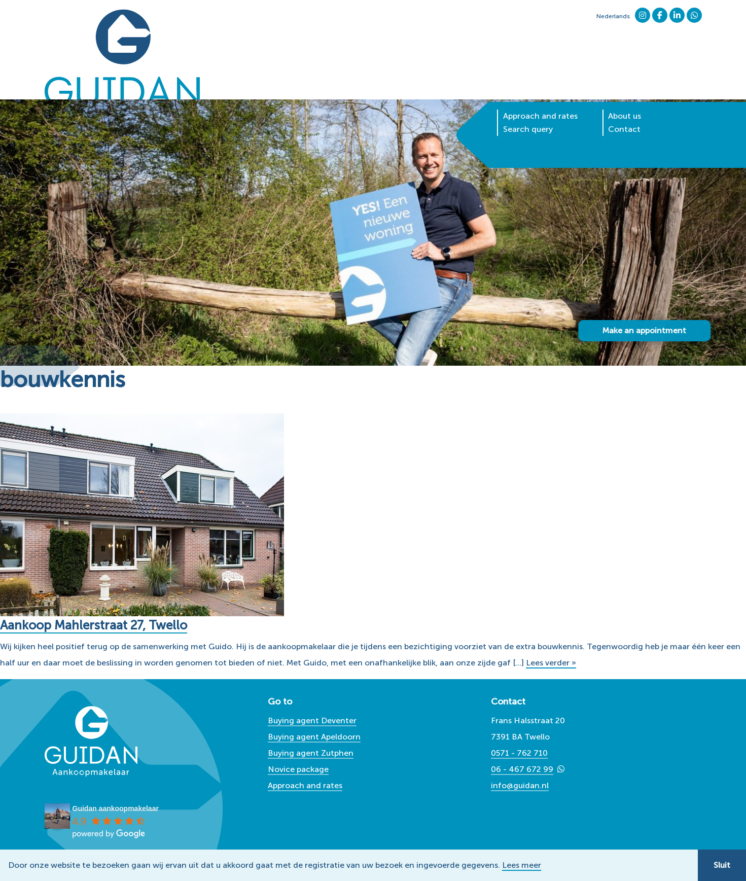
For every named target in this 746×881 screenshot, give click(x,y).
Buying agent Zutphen (310, 753)
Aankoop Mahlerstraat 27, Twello (99, 625)
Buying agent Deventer (312, 720)
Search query (528, 93)
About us (624, 80)
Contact (624, 93)
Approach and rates (540, 80)
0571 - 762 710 (519, 753)
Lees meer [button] (521, 865)
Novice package (298, 769)
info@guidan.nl (520, 785)
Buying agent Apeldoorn (314, 737)
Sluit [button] (722, 865)
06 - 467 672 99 (522, 769)
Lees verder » (551, 662)
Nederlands (613, 16)
